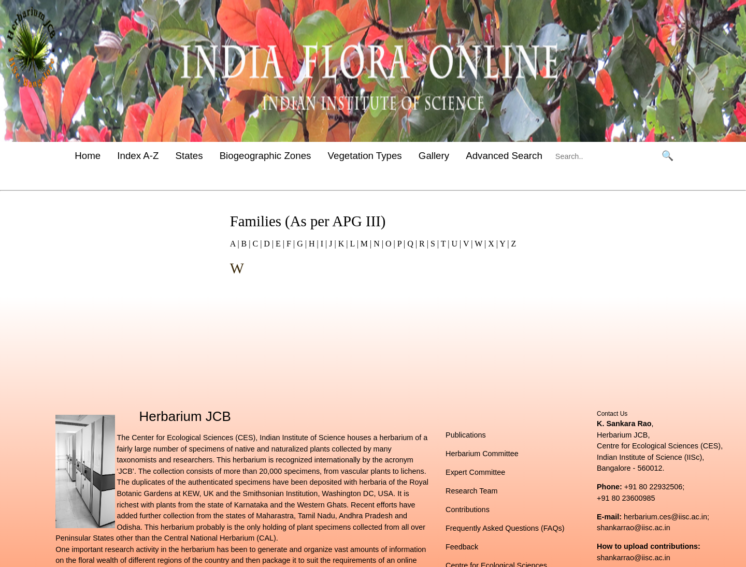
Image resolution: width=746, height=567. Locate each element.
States (189, 155)
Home (88, 155)
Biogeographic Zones (265, 155)
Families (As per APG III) (308, 221)
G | (301, 243)
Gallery (434, 155)
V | (466, 243)
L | (353, 243)
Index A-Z (138, 155)
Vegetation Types (365, 155)
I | (323, 243)
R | (422, 243)
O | (389, 243)
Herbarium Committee (482, 453)
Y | (503, 243)
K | (342, 243)
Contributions (468, 509)
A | (234, 243)
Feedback (462, 547)
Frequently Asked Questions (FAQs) (505, 528)
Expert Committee (475, 472)
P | (400, 243)
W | (479, 243)
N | (377, 243)
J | (331, 243)
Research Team (472, 491)
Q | (411, 243)
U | (455, 243)
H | (313, 243)
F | (289, 243)
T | (444, 243)
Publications (466, 435)
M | (364, 243)
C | (256, 243)
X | (492, 243)
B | (245, 243)
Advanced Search (504, 155)
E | (279, 243)
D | (268, 243)
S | (433, 243)
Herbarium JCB (185, 416)
